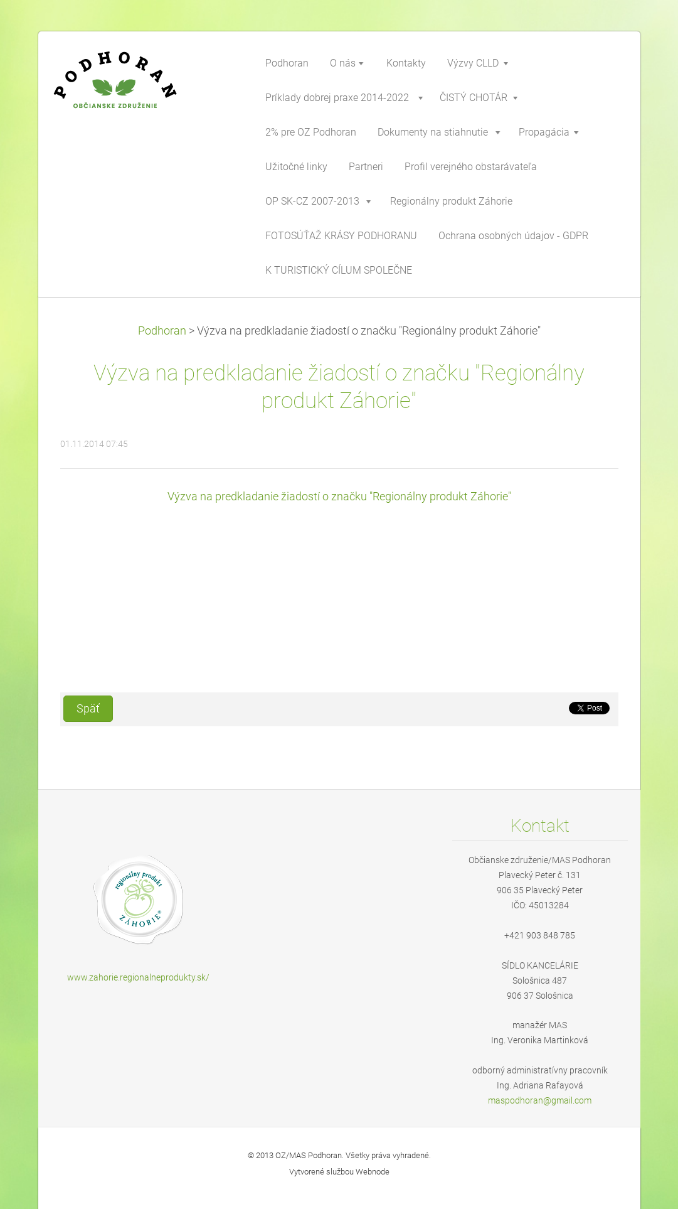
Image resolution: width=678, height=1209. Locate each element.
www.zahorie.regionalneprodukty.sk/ (138, 977)
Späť (88, 708)
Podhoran (162, 331)
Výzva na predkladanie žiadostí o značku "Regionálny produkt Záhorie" (339, 496)
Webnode (372, 1171)
